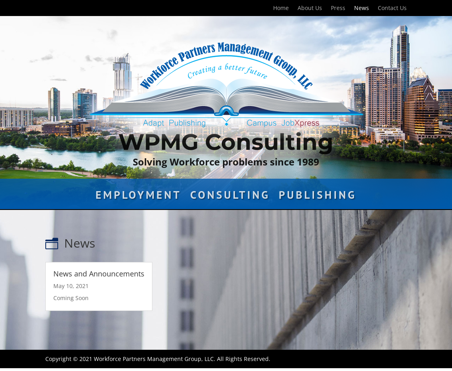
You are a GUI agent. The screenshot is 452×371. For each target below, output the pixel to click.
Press (338, 8)
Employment (138, 197)
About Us (310, 8)
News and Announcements (98, 273)
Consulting (230, 197)
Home (281, 8)
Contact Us (392, 8)
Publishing (318, 197)
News (361, 8)
